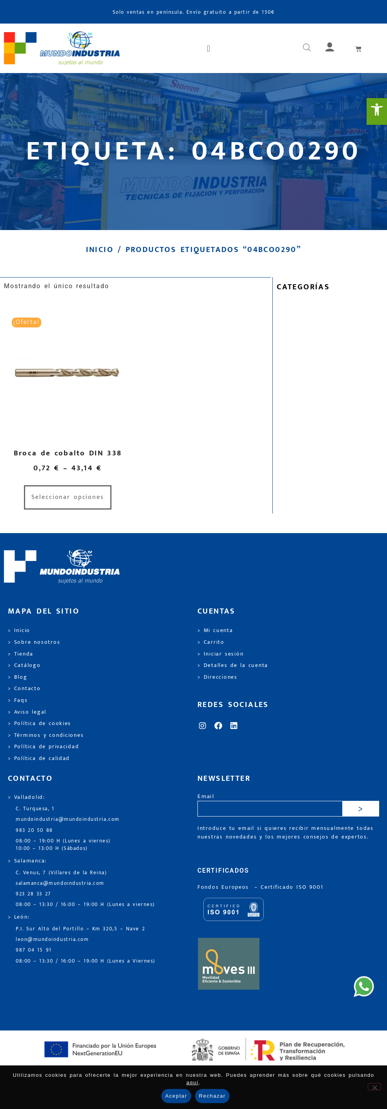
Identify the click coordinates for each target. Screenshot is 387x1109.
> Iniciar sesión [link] (220, 654)
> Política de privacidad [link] (43, 746)
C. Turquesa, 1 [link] (35, 809)
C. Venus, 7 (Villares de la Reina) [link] (61, 873)
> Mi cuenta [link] (215, 630)
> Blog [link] (17, 677)
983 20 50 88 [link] (34, 830)
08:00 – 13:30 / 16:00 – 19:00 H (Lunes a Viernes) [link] (85, 961)
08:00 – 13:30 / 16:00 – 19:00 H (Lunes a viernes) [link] (85, 905)
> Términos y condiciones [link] (46, 735)
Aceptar (176, 1096)
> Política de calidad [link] (39, 758)
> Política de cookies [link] (39, 723)
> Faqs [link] (18, 700)
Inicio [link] (99, 249)
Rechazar (212, 1096)
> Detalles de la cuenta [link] (232, 665)
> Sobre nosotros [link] (34, 642)
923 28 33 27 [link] (33, 894)
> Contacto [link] (24, 688)
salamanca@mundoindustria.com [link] (60, 883)
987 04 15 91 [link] (34, 950)
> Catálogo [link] (24, 665)
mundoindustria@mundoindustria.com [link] (68, 819)
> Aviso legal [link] (27, 712)
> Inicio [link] (19, 630)
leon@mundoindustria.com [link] (52, 939)
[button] (209, 48)
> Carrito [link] (211, 642)
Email (205, 796)
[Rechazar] (374, 1086)
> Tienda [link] (20, 654)
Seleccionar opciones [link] (67, 497)
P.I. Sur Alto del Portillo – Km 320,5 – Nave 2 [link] (80, 929)
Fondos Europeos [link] (224, 887)
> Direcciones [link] (217, 677)
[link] (377, 111)
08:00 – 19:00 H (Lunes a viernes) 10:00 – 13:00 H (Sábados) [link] (63, 845)
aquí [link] (192, 1082)
